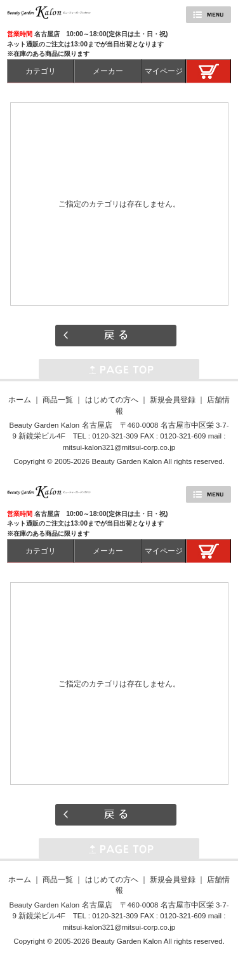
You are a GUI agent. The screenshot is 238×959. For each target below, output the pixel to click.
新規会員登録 (172, 399)
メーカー (108, 71)
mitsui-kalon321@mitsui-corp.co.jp (119, 447)
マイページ (164, 71)
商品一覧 (58, 399)
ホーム (19, 399)
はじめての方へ (111, 399)
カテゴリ (40, 71)
